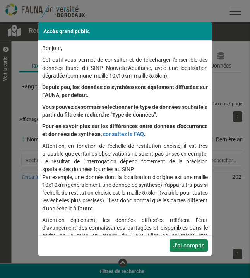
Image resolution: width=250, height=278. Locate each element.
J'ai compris (189, 245)
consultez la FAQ (123, 134)
